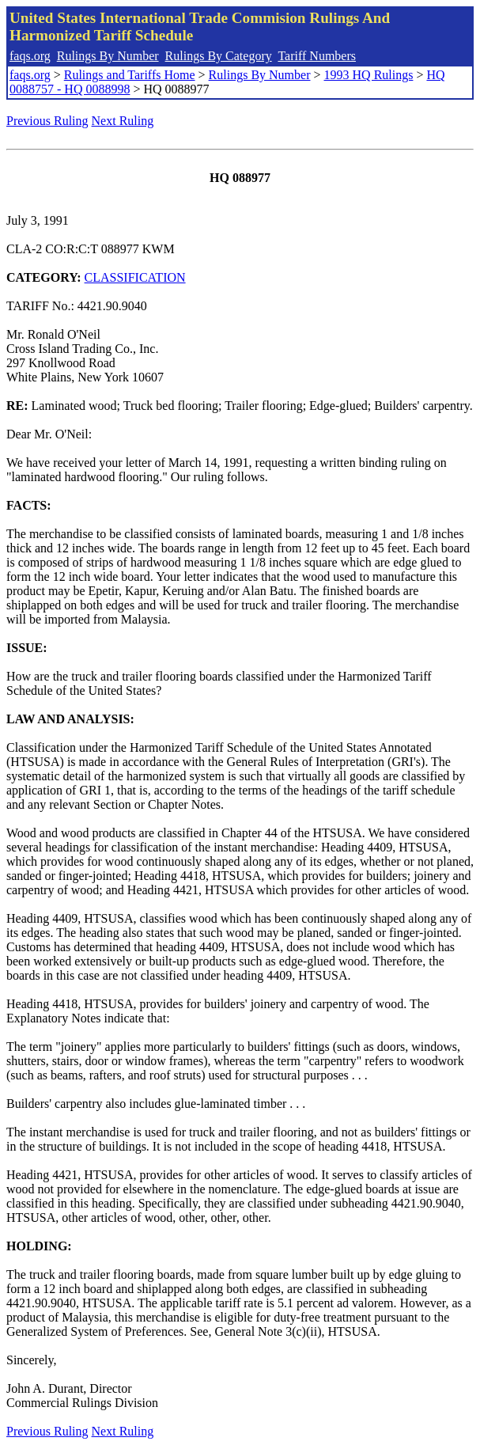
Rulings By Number (108, 56)
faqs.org (30, 56)
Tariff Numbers (317, 56)
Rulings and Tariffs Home (129, 75)
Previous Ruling (47, 120)
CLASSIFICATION (135, 277)
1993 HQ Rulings (369, 75)
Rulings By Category (218, 56)
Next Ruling (123, 120)
